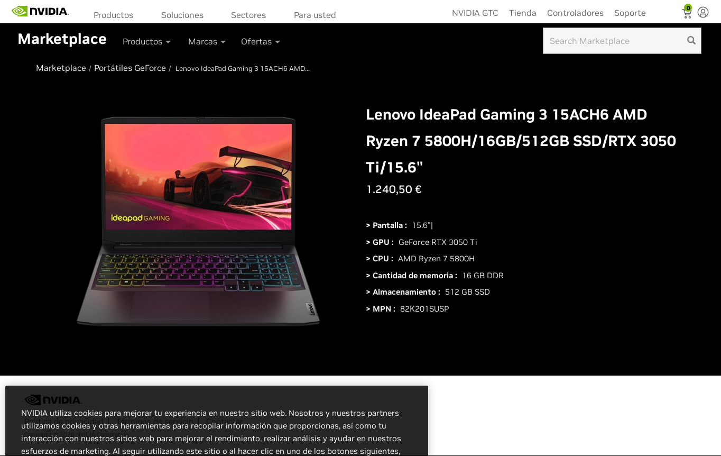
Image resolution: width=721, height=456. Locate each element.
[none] (703, 13)
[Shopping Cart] (688, 14)
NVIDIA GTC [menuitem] (475, 12)
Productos (113, 15)
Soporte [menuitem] (630, 12)
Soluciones (182, 15)
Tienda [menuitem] (523, 12)
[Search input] (622, 41)
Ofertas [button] (261, 41)
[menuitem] (117, 14)
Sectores (248, 15)
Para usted (315, 15)
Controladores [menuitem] (575, 12)
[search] (691, 41)
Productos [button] (147, 41)
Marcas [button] (207, 41)
